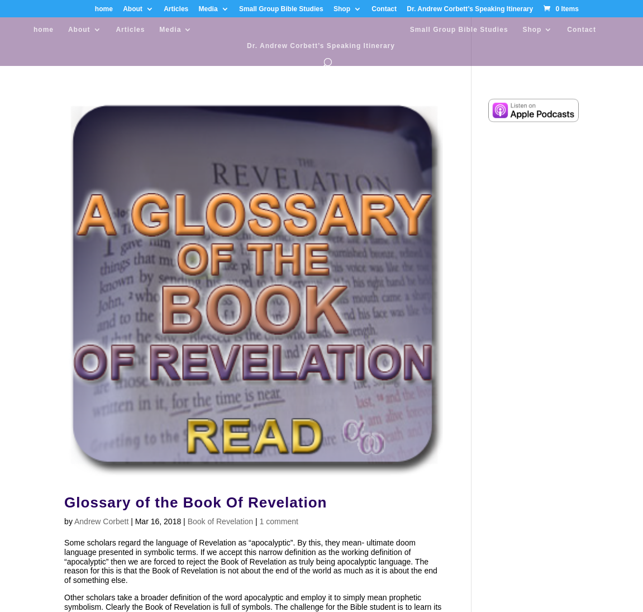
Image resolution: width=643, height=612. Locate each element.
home (104, 9)
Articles (176, 9)
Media (208, 9)
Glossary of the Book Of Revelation (195, 502)
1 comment (279, 521)
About (132, 9)
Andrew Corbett (101, 521)
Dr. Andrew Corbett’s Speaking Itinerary (470, 9)
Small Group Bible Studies (281, 9)
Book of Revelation (221, 521)
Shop (342, 9)
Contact (384, 9)
